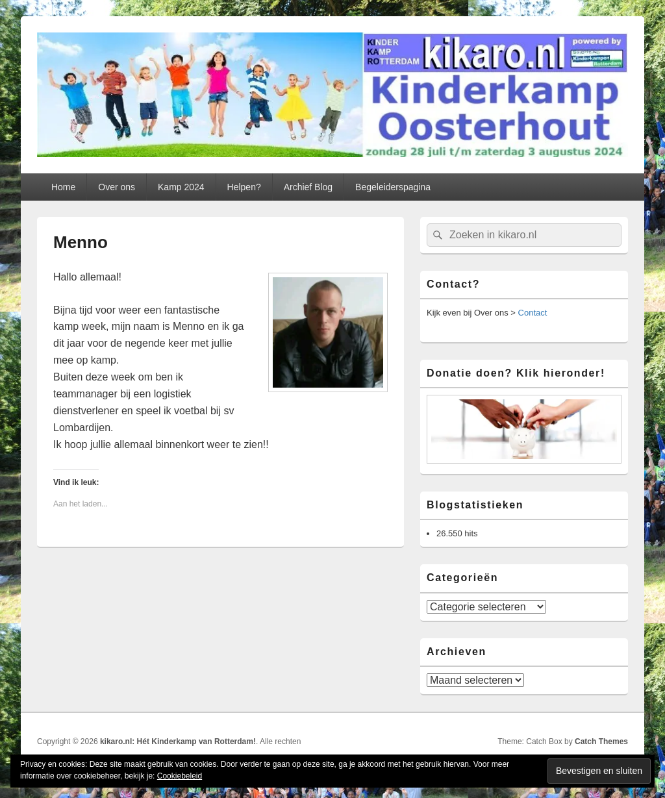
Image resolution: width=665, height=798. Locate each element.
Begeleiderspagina (393, 187)
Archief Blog (308, 187)
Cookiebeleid (179, 775)
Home (63, 187)
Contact (532, 313)
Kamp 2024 (181, 187)
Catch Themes (601, 741)
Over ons (116, 187)
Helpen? (244, 187)
